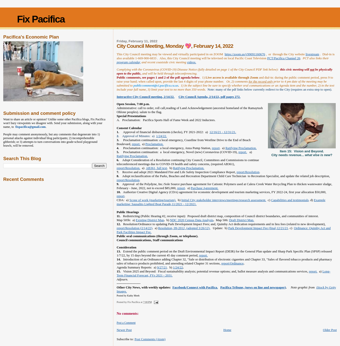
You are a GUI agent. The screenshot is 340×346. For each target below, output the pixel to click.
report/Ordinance (232, 263)
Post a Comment (126, 322)
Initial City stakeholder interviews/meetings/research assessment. (223, 200)
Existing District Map (150, 220)
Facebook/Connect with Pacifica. (195, 287)
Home (227, 330)
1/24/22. (161, 136)
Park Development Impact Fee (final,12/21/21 (258, 228)
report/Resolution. (128, 168)
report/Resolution (248, 172)
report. (136, 144)
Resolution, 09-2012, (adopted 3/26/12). (184, 228)
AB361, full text (156, 168)
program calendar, (129, 62)
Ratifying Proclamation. (241, 148)
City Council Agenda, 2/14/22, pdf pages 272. (209, 97)
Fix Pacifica (41, 19)
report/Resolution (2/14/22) (134, 228)
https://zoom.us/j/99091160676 (245, 54)
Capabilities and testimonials (290, 200)
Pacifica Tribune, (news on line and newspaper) (253, 287)
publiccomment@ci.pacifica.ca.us (155, 85)
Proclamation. (154, 144)
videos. (191, 62)
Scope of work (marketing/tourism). (152, 200)
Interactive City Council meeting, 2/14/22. (145, 97)
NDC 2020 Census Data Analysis (191, 220)
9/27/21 (162, 267)
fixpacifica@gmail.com (30, 127)
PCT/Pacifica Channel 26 (283, 58)
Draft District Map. (241, 220)
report (216, 148)
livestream (312, 54)
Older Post (330, 330)
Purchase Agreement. (204, 188)
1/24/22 (178, 267)
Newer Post (124, 330)
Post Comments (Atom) (150, 339)
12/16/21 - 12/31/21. (222, 132)
